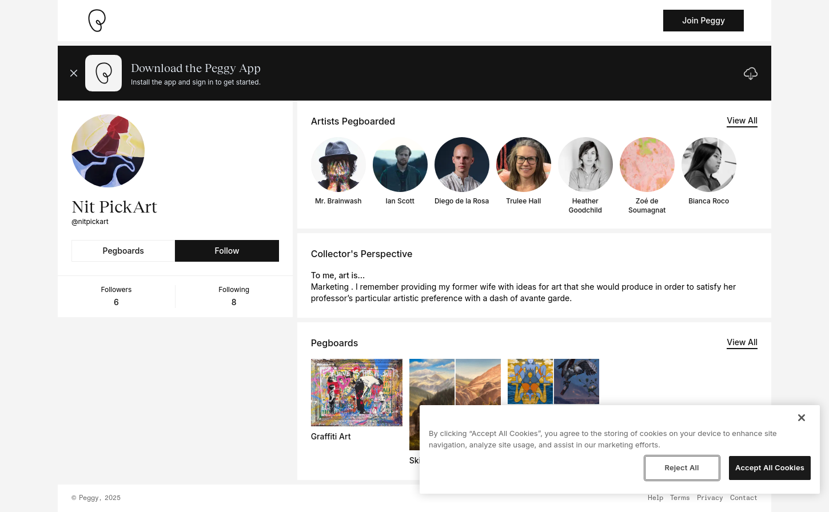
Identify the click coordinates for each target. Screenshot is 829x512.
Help (655, 498)
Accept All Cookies (769, 467)
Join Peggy (703, 20)
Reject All (681, 467)
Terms (680, 498)
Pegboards (123, 250)
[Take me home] (96, 20)
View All (742, 120)
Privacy (710, 498)
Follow (226, 250)
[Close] (801, 417)
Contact (744, 498)
